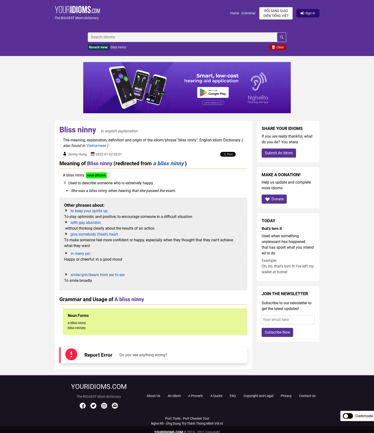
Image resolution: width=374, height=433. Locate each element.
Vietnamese (96, 145)
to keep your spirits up (89, 211)
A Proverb (195, 396)
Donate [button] (274, 199)
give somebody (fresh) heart (94, 234)
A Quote (216, 396)
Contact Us (307, 396)
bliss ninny (118, 47)
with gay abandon (86, 222)
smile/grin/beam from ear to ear (98, 275)
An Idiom (174, 396)
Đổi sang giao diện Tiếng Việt (276, 13)
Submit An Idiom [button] (279, 153)
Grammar (248, 13)
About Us (153, 396)
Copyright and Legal (258, 396)
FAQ (233, 396)
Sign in (308, 13)
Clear (278, 47)
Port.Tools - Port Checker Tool (187, 418)
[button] (142, 13)
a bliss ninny (168, 163)
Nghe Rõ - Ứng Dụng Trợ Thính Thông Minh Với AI (187, 423)
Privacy (286, 396)
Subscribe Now (277, 332)
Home (234, 13)
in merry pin (80, 253)
